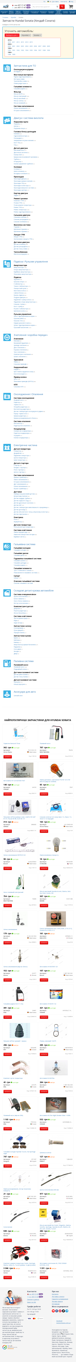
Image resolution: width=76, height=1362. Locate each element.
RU (44, 1)
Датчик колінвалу (20, 244)
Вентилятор (18, 423)
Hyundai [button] (26, 35)
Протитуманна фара (21, 618)
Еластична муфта (20, 374)
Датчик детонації (20, 510)
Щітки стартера (19, 472)
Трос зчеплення (19, 352)
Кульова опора (19, 282)
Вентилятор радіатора (21, 409)
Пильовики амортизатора (23, 274)
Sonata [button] (37, 35)
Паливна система (24, 661)
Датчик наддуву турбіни (22, 498)
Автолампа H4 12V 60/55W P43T (14, 781)
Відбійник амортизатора (22, 272)
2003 (22, 46)
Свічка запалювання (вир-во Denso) (15, 967)
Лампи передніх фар (21, 532)
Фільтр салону (19, 101)
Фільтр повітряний (20, 96)
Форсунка (17, 682)
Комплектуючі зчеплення (22, 354)
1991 (13, 50)
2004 (26, 46)
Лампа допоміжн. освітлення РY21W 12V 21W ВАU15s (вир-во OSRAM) (55, 780)
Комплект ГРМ (19, 200)
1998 (44, 50)
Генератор (17, 451)
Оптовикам (55, 1304)
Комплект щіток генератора (13, 1078)
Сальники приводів (20, 364)
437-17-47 (19, 5)
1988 (9, 54)
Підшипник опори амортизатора (25, 302)
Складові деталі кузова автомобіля (34, 590)
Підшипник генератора (21, 455)
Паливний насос (19, 667)
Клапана (17, 133)
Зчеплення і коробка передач (31, 335)
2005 (31, 46)
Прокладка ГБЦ (19, 183)
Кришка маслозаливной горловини (26, 157)
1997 (39, 50)
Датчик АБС (18, 505)
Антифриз (17, 71)
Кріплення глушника (21, 229)
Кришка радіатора (20, 416)
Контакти (64, 1)
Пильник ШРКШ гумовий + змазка (14, 1041)
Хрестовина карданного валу (24, 372)
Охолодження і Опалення (28, 394)
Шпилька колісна (45, 1153)
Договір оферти (57, 1301)
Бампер (16, 642)
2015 (31, 42)
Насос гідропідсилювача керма (24, 316)
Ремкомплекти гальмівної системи (26, 573)
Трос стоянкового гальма (23, 570)
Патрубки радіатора (21, 407)
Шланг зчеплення (20, 356)
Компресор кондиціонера (22, 431)
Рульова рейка (19, 318)
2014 (26, 42)
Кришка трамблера (20, 477)
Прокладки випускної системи (24, 188)
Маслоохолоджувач (21, 254)
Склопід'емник (19, 628)
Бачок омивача (19, 599)
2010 (9, 42)
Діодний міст (18, 453)
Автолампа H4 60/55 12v (48, 1004)
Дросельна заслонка (21, 152)
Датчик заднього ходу (21, 501)
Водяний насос (19, 400)
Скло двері (17, 649)
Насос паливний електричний (13, 892)
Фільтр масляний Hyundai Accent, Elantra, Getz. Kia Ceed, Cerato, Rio (55, 892)
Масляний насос (19, 150)
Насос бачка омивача (21, 601)
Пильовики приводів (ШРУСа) (24, 381)
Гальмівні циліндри (20, 563)
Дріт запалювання (20, 484)
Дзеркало (17, 608)
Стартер (17, 465)
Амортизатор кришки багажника (25, 645)
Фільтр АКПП (18, 94)
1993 (22, 50)
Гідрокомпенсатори (20, 136)
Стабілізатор (18, 284)
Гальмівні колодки (20, 550)
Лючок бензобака (20, 613)
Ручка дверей (18, 630)
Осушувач (17, 435)
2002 (18, 46)
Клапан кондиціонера (21, 438)
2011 (13, 42)
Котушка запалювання (21, 110)
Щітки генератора (20, 458)
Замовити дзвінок (33, 1299)
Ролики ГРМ (18, 203)
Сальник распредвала (21, 219)
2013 (22, 42)
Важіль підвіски (19, 295)
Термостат (18, 405)
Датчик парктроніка (21, 514)
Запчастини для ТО (25, 65)
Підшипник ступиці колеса (22, 300)
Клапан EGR (18, 155)
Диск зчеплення (19, 347)
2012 (18, 42)
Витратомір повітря (21, 496)
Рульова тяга (18, 321)
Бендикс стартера (20, 467)
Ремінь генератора (20, 209)
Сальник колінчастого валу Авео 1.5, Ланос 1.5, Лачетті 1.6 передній (56, 818)
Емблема (17, 640)
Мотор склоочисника (21, 603)
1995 (31, 50)
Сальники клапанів (20, 217)
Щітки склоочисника (21, 596)
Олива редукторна (20, 83)
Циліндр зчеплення (20, 345)
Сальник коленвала (20, 221)
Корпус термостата (20, 414)
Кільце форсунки (19, 684)
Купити (8, 757)
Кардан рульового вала (22, 323)
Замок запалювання (21, 479)
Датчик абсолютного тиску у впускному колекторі (31, 512)
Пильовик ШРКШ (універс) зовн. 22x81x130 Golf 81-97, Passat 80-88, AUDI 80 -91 (19, 818)
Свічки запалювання (21, 108)
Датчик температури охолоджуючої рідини (28, 411)
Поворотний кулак (20, 288)
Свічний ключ (18, 696)
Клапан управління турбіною (23, 164)
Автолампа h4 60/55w (47, 1078)
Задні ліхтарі (18, 623)
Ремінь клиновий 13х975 (48, 1041)
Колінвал (17, 169)
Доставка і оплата (58, 1296)
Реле (15, 519)
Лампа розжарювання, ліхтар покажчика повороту (17, 1190)
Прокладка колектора (21, 185)
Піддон (16, 195)
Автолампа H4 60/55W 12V (49, 967)
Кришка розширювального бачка (25, 418)
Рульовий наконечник (21, 327)
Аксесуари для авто (25, 691)
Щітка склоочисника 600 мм (49, 1190)
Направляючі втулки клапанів (24, 140)
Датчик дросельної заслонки (24, 503)
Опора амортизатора (21, 270)
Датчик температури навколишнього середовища (31, 507)
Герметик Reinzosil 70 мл (11, 743)
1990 (9, 50)
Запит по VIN (31, 1302)
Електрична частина (25, 445)
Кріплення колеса (20, 311)
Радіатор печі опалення (22, 426)
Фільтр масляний (20, 98)
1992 (18, 50)
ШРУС (16, 379)
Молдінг (17, 651)
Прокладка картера (20, 190)
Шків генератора (20, 460)
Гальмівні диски (19, 555)
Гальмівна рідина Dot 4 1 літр (13, 1004)
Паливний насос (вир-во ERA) (13, 1115)
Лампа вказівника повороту (49, 855)
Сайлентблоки (19, 293)
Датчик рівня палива (21, 674)
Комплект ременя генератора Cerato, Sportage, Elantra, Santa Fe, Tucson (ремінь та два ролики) (19, 1264)
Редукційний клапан (20, 669)
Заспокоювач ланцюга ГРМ (23, 239)
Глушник (17, 227)
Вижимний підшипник (21, 343)
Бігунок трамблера (20, 488)
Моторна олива (19, 79)
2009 (48, 46)
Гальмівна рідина (20, 89)
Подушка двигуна (20, 297)
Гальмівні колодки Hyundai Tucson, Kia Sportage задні (19, 1152)
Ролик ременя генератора (23, 205)
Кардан (16, 369)
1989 (13, 54)
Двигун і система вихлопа (28, 118)
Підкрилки (17, 647)
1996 (35, 50)
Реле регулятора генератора (24, 527)
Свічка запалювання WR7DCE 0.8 (14, 855)
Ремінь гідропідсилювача (22, 212)
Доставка (55, 1)
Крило (16, 638)
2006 (35, 46)
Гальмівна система (24, 544)
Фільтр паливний (19, 103)
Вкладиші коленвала (21, 173)
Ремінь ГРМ (18, 207)
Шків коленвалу (19, 171)
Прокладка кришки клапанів (23, 181)
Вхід (71, 1)
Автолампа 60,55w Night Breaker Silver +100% (55, 1115)
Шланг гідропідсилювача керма (24, 325)
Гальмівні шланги (20, 561)
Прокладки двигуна (20, 179)
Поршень (17, 124)
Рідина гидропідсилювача (22, 77)
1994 (26, 50)
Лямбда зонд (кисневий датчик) (24, 494)
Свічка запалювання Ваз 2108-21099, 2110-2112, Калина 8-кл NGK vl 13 (56, 929)
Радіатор (17, 402)
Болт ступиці (18, 306)
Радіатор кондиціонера (22, 433)
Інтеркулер (17, 161)
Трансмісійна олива (20, 81)
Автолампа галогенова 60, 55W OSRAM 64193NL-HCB (53, 1264)
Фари (16, 620)
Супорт (16, 578)
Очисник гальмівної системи (23, 583)
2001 (13, 46)
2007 (39, 46)
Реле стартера (19, 470)
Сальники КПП (19, 387)
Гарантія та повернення (60, 1299)
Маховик (17, 341)
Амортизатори (19, 267)
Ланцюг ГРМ (18, 237)
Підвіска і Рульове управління (31, 261)
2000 (9, 46)
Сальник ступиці (19, 304)
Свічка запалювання (10, 929)
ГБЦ (15, 145)
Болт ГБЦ (17, 142)
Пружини (17, 279)
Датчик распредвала (21, 246)
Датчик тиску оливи (21, 249)
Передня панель (19, 632)
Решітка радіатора (20, 611)
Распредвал (18, 138)
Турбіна (16, 159)
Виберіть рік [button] (12, 35)
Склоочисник (7, 1227)
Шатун (16, 126)
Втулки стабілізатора (21, 309)
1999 (48, 50)
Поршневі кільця (19, 128)
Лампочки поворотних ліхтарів (24, 534)
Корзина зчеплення (20, 350)
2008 (44, 46)
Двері (16, 654)
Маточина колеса (20, 291)
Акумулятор (18, 522)
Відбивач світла (19, 537)
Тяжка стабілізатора (21, 286)
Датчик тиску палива (21, 677)
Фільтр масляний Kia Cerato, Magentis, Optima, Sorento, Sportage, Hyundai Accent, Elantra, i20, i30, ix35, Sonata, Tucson (55, 1227)
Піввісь (16, 362)
